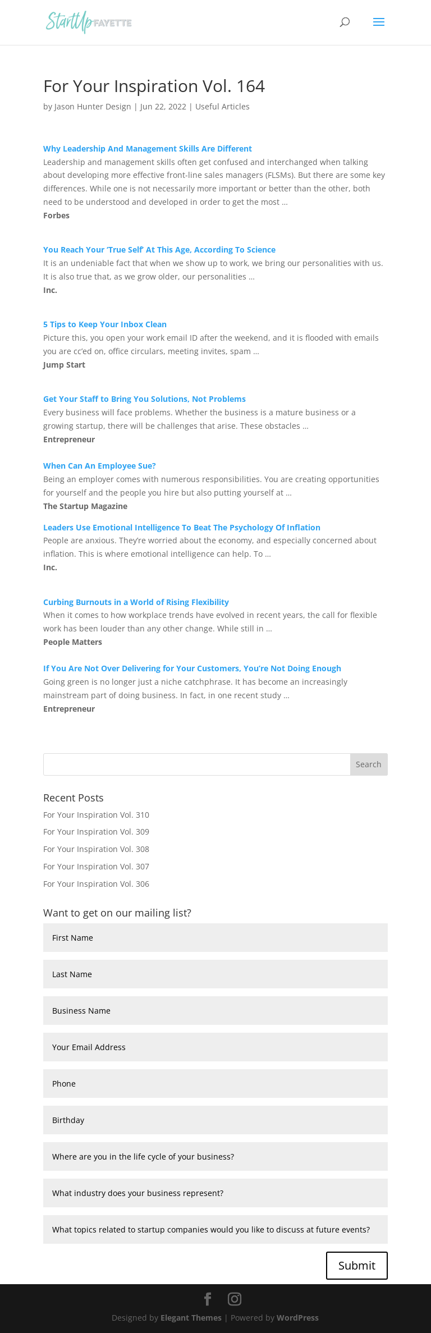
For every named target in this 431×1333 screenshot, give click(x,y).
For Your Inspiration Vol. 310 (96, 814)
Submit (356, 1265)
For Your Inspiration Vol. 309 (96, 831)
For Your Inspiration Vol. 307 (96, 866)
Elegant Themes (191, 1317)
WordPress (298, 1317)
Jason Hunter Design (92, 106)
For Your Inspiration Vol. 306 (96, 883)
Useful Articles (222, 106)
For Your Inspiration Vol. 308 (96, 849)
